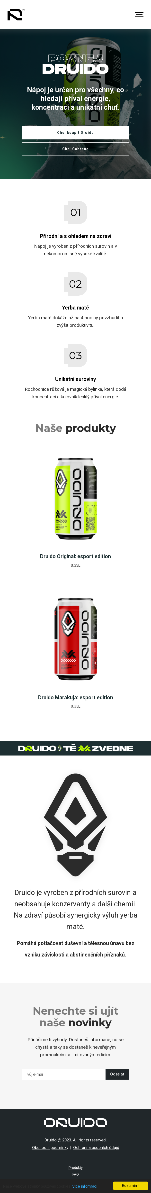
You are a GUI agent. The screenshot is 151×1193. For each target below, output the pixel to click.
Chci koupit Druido (75, 133)
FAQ (75, 1175)
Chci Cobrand (75, 149)
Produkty (76, 1168)
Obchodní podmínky (50, 1147)
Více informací (84, 1186)
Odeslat (117, 1074)
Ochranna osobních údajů (96, 1147)
